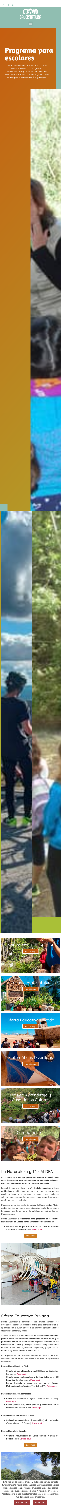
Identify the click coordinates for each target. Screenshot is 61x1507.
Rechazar (22, 1502)
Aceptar (40, 1502)
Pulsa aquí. (37, 1229)
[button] (30, 24)
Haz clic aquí (30, 951)
